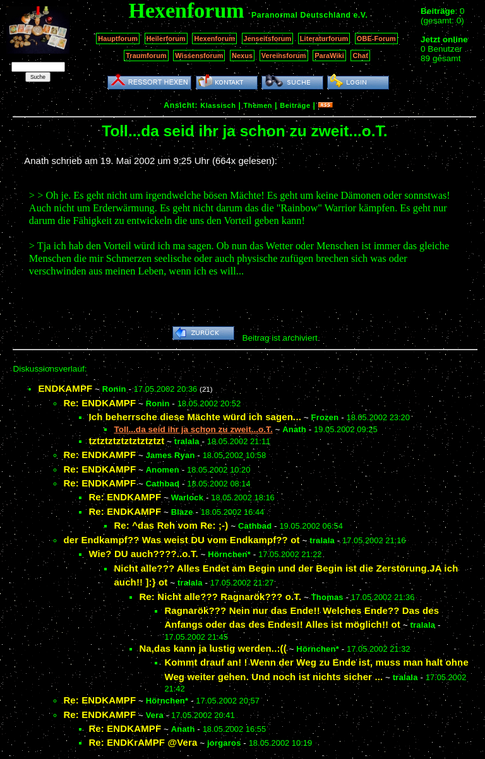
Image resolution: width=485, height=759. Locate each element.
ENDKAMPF (65, 388)
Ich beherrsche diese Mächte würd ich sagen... (194, 416)
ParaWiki (329, 55)
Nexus (242, 55)
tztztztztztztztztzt (126, 440)
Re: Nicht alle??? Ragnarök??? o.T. (220, 596)
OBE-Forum (376, 38)
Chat (360, 55)
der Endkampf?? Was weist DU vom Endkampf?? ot (181, 539)
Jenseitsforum (268, 38)
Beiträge (295, 105)
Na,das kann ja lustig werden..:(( (212, 648)
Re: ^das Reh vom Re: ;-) (171, 525)
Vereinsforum (283, 55)
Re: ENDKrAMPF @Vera (142, 742)
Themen (258, 105)
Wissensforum (199, 55)
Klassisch (218, 105)
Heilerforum (166, 38)
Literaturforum (324, 38)
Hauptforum (118, 38)
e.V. (360, 15)
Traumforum (146, 55)
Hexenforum (214, 38)
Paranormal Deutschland (301, 15)
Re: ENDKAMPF (99, 402)
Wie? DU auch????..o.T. (143, 553)
